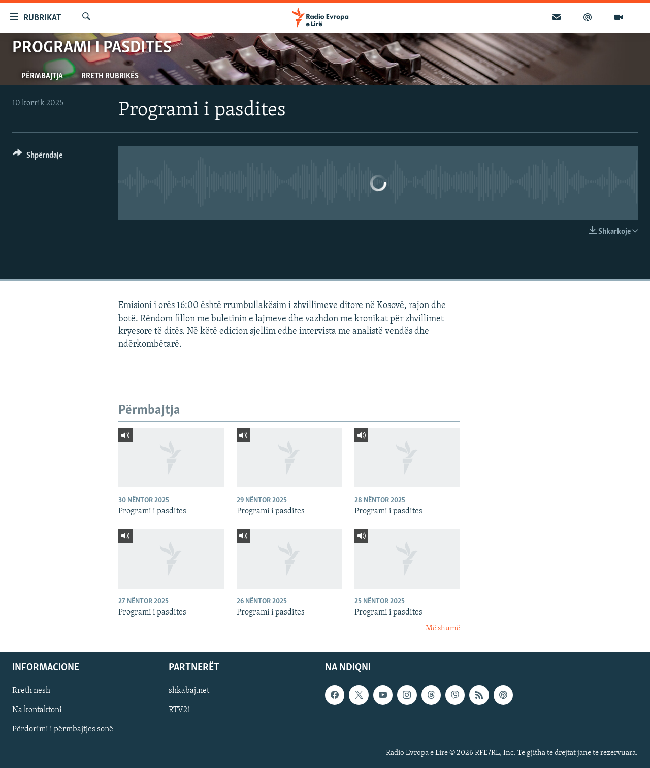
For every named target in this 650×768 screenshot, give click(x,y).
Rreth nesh (31, 691)
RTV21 (179, 710)
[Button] (37, 156)
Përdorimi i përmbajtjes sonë (62, 729)
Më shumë (443, 628)
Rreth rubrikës (110, 76)
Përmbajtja (42, 76)
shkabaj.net (189, 691)
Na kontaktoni (37, 710)
